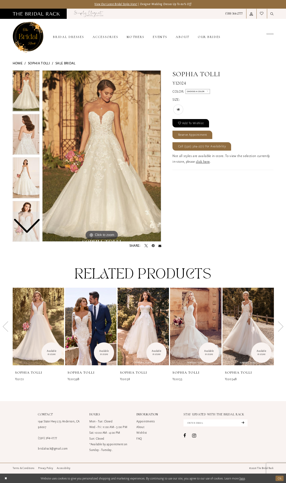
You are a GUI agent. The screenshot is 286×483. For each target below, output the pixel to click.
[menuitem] (36, 14)
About (140, 427)
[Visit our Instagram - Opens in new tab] (194, 435)
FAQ (139, 438)
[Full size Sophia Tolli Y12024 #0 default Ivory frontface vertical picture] (102, 156)
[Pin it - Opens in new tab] (153, 245)
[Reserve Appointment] (253, 37)
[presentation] (38, 326)
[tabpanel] (102, 156)
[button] (251, 14)
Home (18, 63)
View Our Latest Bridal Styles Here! (115, 4)
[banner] (28, 37)
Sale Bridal (65, 63)
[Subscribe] (242, 422)
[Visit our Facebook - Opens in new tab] (184, 435)
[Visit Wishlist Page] (261, 14)
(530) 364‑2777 (47, 438)
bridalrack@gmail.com (53, 448)
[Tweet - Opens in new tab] (146, 245)
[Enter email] (215, 422)
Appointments (145, 421)
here (242, 478)
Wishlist (141, 433)
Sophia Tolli (39, 63)
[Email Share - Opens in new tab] (159, 245)
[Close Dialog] (5, 478)
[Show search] (272, 14)
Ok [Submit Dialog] (280, 478)
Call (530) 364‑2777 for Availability (202, 146)
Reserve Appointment (192, 135)
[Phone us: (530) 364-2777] (234, 14)
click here (203, 161)
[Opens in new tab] (89, 14)
